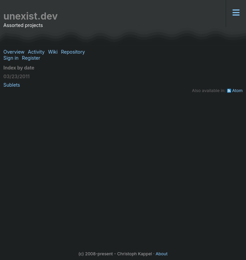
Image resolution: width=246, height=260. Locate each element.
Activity (36, 52)
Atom (237, 90)
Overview (14, 52)
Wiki (52, 52)
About (161, 253)
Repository (73, 52)
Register (31, 58)
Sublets (11, 85)
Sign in (11, 58)
